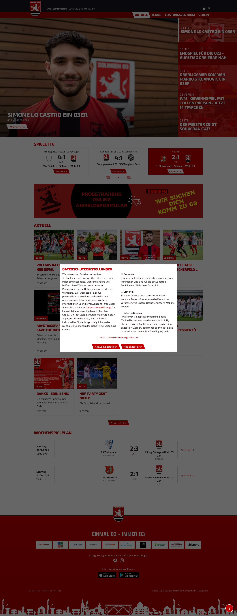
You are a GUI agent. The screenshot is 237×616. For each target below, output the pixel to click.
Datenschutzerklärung (98, 307)
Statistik (127, 291)
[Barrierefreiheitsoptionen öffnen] (229, 608)
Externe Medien (131, 312)
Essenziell (128, 274)
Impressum (133, 337)
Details (102, 337)
